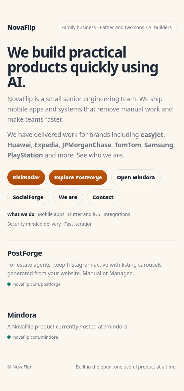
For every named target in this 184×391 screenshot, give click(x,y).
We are (68, 197)
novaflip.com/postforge (37, 284)
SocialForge (28, 197)
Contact (103, 197)
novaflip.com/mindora (35, 337)
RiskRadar (26, 177)
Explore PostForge (78, 177)
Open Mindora (136, 177)
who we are (106, 155)
